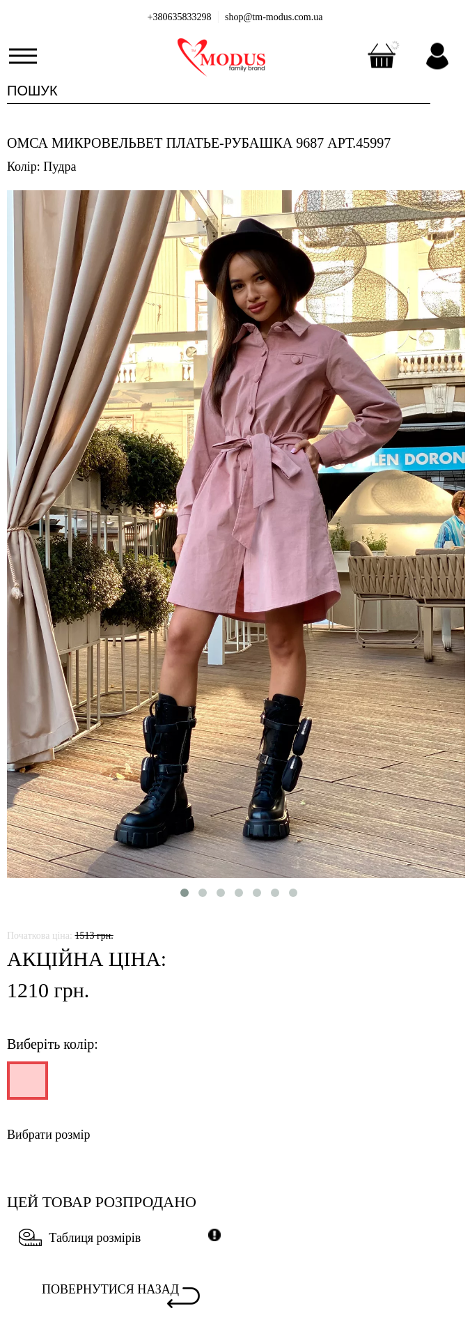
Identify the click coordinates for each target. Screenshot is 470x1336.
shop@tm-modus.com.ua (273, 17)
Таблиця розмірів (80, 1238)
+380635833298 (180, 17)
